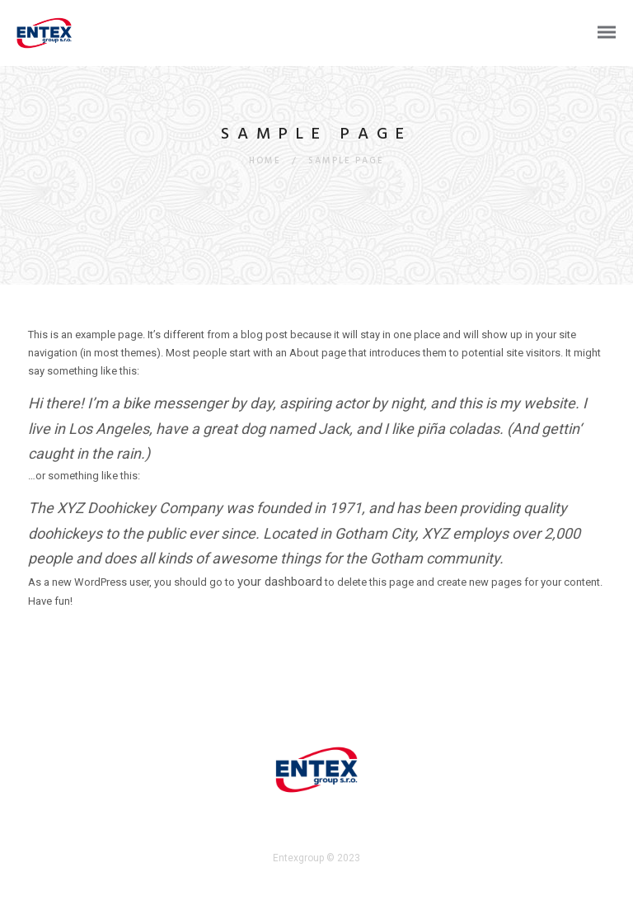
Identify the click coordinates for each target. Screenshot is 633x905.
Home (265, 160)
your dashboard (279, 581)
